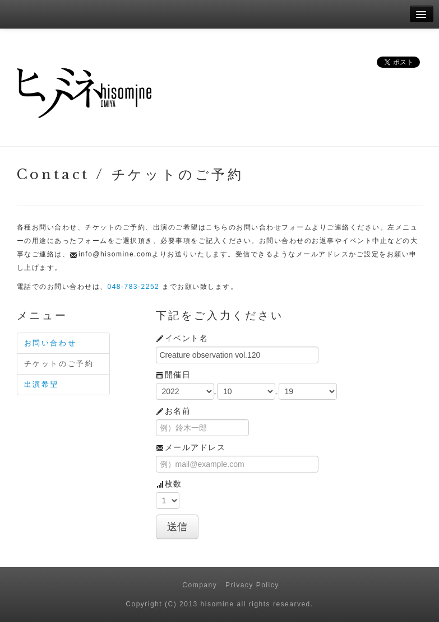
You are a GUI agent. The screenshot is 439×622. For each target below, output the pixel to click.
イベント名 (182, 338)
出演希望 (41, 384)
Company (199, 585)
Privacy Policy (252, 585)
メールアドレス (191, 447)
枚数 (169, 483)
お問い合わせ (50, 343)
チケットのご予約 (59, 363)
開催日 (173, 374)
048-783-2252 (134, 287)
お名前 (173, 410)
